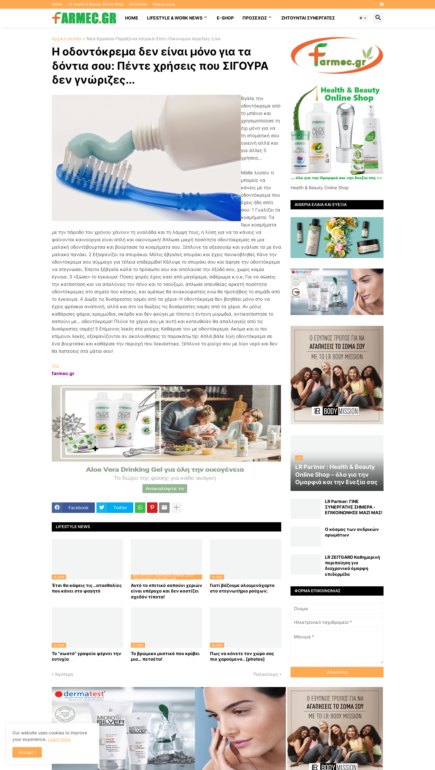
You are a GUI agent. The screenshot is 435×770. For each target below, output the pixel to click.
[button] (363, 18)
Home (57, 4)
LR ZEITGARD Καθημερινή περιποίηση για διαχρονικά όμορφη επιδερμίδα (352, 565)
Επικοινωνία (164, 4)
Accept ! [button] (27, 752)
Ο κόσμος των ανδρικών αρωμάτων (352, 532)
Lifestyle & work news (174, 17)
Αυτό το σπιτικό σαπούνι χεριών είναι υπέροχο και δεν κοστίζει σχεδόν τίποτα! (166, 591)
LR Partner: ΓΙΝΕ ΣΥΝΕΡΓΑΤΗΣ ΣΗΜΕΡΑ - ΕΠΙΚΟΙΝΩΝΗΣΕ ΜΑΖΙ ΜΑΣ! (354, 507)
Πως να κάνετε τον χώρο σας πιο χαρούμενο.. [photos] (242, 656)
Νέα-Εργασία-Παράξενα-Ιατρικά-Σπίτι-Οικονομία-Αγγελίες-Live (153, 39)
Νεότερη (64, 674)
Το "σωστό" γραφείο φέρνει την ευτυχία (86, 656)
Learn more (59, 739)
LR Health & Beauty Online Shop (95, 4)
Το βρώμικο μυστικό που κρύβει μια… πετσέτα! (165, 656)
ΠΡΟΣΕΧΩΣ (254, 17)
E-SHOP (225, 17)
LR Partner (138, 4)
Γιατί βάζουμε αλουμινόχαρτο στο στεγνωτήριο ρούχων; (242, 588)
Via (55, 366)
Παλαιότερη (265, 674)
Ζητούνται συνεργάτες (308, 17)
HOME (131, 17)
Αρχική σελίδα (67, 39)
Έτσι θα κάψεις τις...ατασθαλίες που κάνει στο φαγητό (87, 588)
